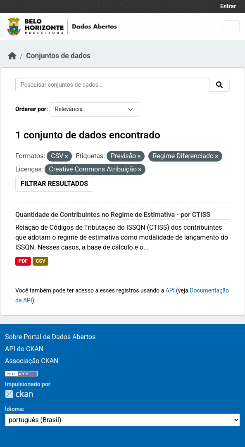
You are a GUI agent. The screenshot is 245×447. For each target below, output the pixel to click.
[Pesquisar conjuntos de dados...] (112, 85)
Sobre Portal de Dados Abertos (50, 337)
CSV (40, 261)
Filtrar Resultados (54, 184)
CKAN (19, 394)
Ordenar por (30, 109)
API (170, 290)
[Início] (12, 56)
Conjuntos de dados (58, 56)
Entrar (228, 6)
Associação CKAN (32, 361)
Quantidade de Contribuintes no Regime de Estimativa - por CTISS (112, 215)
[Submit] (219, 85)
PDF (23, 261)
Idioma (14, 409)
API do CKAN (24, 349)
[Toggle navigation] (231, 26)
